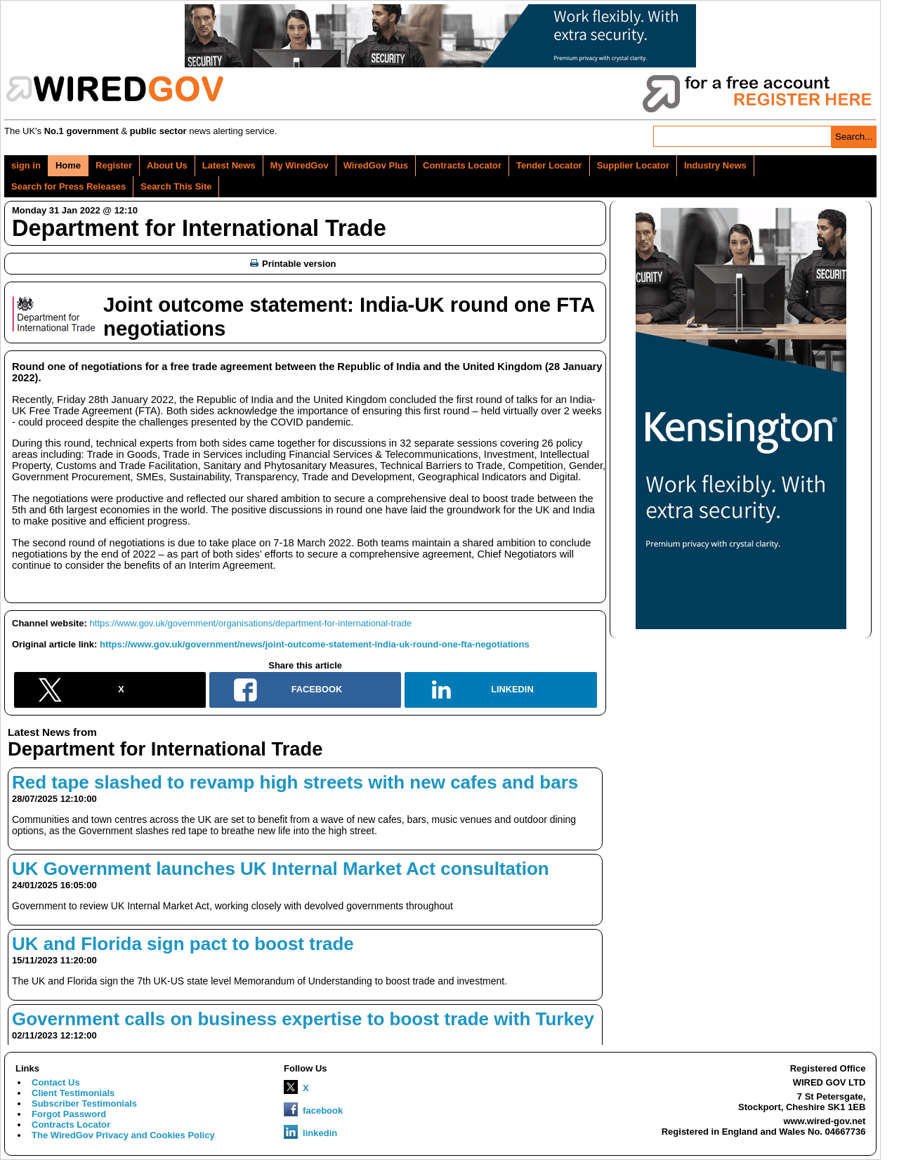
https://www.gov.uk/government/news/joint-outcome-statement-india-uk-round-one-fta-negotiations (315, 644)
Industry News (715, 165)
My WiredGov (299, 165)
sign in (26, 165)
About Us (167, 165)
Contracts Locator (462, 165)
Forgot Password (69, 1114)
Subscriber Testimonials (84, 1103)
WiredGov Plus (375, 165)
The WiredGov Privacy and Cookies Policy (123, 1135)
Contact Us (56, 1082)
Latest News (229, 165)
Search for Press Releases (68, 186)
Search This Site (175, 186)
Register (114, 165)
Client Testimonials (73, 1093)
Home (68, 165)
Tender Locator (549, 165)
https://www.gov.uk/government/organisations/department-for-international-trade (251, 623)
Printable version (293, 263)
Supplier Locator (633, 165)
